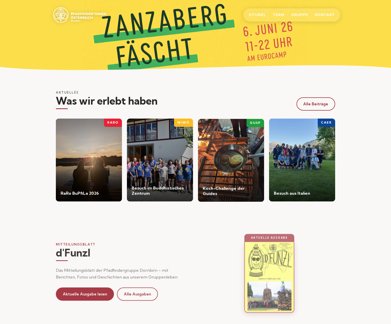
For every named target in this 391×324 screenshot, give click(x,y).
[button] (269, 280)
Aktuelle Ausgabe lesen (85, 295)
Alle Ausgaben (137, 295)
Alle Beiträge (315, 104)
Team (278, 14)
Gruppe (299, 14)
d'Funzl (257, 14)
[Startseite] (85, 15)
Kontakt (325, 14)
